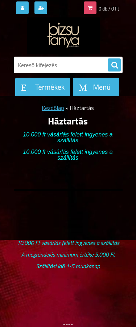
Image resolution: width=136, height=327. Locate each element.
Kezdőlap (53, 107)
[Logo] (64, 35)
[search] (114, 65)
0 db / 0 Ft (109, 8)
